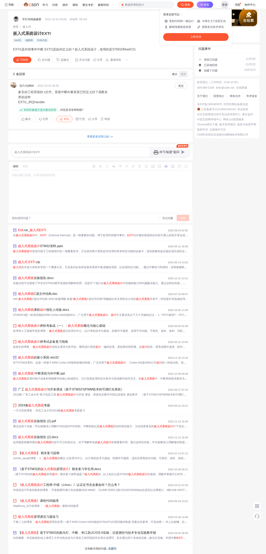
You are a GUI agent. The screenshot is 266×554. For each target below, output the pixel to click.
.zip (29, 262)
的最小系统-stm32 (38, 357)
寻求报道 (251, 96)
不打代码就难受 (31, 19)
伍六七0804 (26, 85)
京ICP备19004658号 (209, 104)
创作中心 (250, 4)
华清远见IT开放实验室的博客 (30, 489)
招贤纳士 (218, 96)
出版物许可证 (218, 129)
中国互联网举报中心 (209, 119)
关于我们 (202, 96)
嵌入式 (27, 26)
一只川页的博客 (22, 410)
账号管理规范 (227, 124)
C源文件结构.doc (37, 293)
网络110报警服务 (233, 119)
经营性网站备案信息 (236, 104)
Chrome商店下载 (207, 124)
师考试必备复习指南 (43, 341)
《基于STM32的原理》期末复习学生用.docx (59, 469)
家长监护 (247, 114)
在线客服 (241, 87)
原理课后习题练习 (38, 516)
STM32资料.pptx (40, 246)
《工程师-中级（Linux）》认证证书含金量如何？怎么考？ (69, 484)
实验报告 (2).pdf (37, 421)
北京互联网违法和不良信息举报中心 (219, 114)
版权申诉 (202, 129)
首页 (15, 26)
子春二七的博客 (22, 521)
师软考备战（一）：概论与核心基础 (61, 325)
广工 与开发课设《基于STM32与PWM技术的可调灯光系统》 (71, 389)
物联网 (29, 40)
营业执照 (242, 109)
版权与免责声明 (246, 124)
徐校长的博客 (21, 346)
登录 (224, 4)
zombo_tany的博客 (24, 458)
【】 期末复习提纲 (38, 453)
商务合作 (235, 96)
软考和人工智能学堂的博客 (29, 330)
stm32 (18, 40)
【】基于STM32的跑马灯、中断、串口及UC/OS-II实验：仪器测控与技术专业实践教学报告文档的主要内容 (99, 532)
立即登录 (195, 36)
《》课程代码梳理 (38, 500)
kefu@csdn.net (225, 87)
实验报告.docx (36, 278)
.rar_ (32, 230)
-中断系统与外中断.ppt (41, 373)
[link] (15, 26)
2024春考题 (34, 405)
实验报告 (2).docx (38, 437)
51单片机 (42, 40)
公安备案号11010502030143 (218, 109)
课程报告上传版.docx (43, 309)
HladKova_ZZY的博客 (26, 505)
